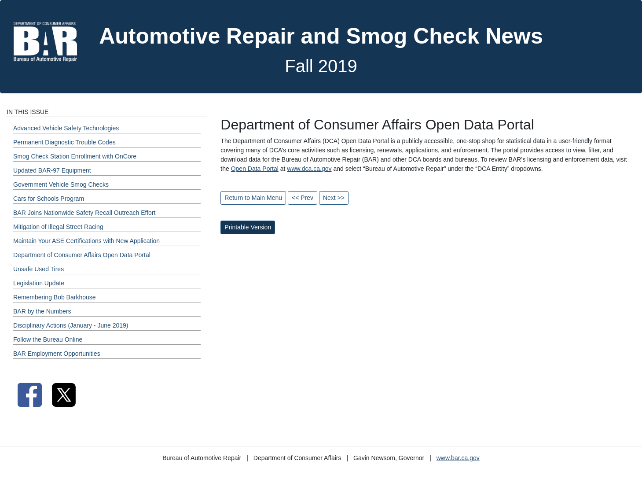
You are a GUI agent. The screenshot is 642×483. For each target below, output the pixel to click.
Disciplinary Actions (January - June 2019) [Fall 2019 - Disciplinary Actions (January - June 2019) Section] (70, 325)
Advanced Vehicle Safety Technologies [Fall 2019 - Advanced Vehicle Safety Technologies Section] (66, 128)
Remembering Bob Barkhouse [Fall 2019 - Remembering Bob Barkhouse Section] (54, 297)
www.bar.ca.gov (458, 457)
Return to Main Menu (253, 197)
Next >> (334, 197)
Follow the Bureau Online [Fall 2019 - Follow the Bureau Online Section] (47, 339)
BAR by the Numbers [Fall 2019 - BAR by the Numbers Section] (42, 311)
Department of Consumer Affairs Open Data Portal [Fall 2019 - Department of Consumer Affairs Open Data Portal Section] (81, 254)
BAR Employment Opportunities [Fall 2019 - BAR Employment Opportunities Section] (56, 353)
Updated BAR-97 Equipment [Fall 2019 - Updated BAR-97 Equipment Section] (52, 170)
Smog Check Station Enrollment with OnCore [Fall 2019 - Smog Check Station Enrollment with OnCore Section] (74, 156)
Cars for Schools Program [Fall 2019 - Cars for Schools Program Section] (48, 198)
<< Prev (302, 197)
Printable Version (247, 227)
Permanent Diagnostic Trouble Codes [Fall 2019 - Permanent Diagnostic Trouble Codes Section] (64, 142)
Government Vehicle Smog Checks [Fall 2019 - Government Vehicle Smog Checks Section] (61, 184)
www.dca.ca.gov (309, 168)
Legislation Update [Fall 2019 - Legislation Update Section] (38, 283)
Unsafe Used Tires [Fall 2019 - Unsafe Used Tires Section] (38, 269)
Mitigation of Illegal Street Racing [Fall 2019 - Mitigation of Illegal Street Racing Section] (58, 226)
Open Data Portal (255, 168)
